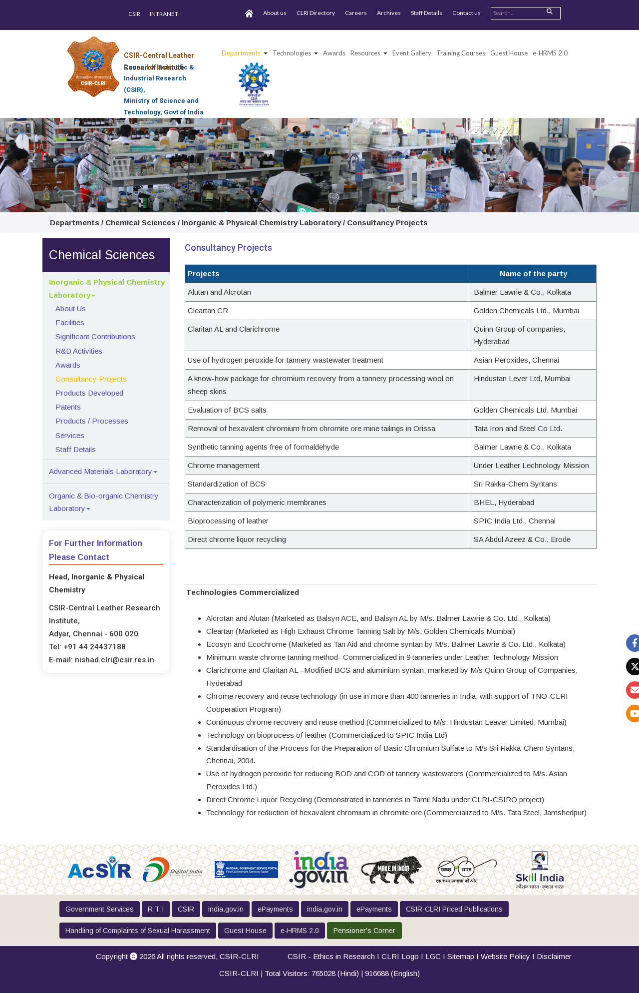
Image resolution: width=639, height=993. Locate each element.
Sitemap (460, 956)
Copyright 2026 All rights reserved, (177, 956)
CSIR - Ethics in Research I (334, 956)
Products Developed (89, 393)
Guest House (509, 53)
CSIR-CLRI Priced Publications (454, 909)
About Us (70, 308)
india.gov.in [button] (226, 909)
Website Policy (505, 956)
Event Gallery (411, 53)
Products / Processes (91, 421)
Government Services (99, 909)
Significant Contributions (95, 336)
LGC (433, 956)
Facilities (69, 322)
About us (275, 12)
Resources (365, 53)
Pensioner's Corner (364, 931)
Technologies (292, 53)
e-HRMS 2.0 (550, 53)
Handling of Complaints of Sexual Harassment (137, 931)
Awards (67, 365)
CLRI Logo (400, 956)
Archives (389, 12)
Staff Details (426, 12)
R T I (156, 909)
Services (69, 435)
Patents (68, 407)
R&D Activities (78, 351)
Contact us (466, 12)
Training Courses (460, 53)
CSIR (134, 13)
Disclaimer (554, 956)
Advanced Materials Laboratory (100, 471)
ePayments (275, 909)
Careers (356, 12)
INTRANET (164, 13)
